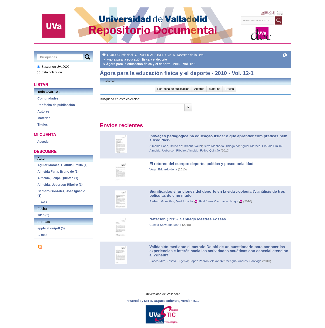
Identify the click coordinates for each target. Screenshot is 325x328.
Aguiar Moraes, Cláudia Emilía (261, 146)
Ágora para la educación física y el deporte (137, 59)
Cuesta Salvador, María (165, 224)
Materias (43, 118)
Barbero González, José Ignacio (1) (61, 193)
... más (42, 202)
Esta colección (49, 72)
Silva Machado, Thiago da (221, 146)
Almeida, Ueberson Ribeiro (167, 150)
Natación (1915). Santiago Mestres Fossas (187, 219)
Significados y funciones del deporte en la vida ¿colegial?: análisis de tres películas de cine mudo (217, 193)
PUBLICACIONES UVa (155, 55)
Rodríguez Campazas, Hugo (218, 201)
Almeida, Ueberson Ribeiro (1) (60, 184)
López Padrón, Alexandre (207, 261)
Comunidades (47, 98)
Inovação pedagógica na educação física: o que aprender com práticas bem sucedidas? (218, 138)
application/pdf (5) (51, 228)
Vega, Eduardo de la (163, 169)
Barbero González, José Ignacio (171, 201)
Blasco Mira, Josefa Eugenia (168, 261)
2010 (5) (43, 215)
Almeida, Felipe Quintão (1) (57, 178)
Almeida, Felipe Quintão (203, 150)
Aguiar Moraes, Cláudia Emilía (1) (62, 165)
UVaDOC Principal (120, 55)
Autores (43, 111)
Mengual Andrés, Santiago (243, 261)
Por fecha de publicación (56, 105)
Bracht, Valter (193, 146)
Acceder (43, 141)
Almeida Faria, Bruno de (165, 146)
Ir (188, 107)
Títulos (42, 124)
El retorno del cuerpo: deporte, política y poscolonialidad (201, 164)
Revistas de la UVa (190, 55)
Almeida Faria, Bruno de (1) (58, 171)
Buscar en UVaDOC (53, 66)
